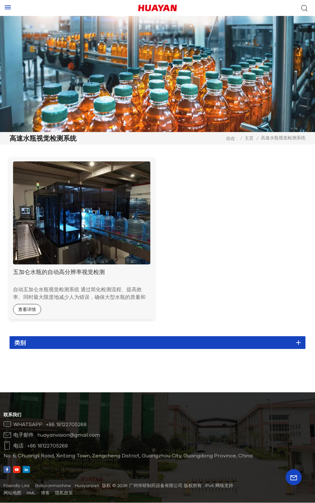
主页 (249, 138)
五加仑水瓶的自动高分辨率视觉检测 (60, 271)
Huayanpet (87, 485)
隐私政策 (64, 493)
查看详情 (28, 309)
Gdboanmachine (53, 485)
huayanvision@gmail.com (68, 435)
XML (31, 493)
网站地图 (12, 493)
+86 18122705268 (66, 424)
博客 (45, 493)
